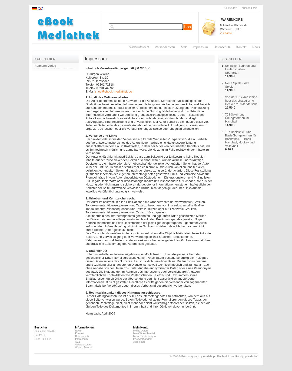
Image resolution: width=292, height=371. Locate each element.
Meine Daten (140, 330)
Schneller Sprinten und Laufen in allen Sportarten (240, 69)
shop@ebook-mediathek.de (113, 91)
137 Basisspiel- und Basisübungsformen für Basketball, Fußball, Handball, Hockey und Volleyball (240, 139)
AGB (184, 47)
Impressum (200, 47)
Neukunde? (230, 8)
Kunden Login (249, 8)
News (256, 47)
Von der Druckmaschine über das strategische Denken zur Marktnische (241, 100)
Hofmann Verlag (45, 65)
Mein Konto (140, 327)
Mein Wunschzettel (144, 333)
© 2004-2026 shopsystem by (192, 356)
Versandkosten (165, 47)
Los (187, 27)
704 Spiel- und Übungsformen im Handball (237, 118)
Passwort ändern (143, 339)
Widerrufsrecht (139, 47)
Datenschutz (222, 47)
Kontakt (241, 47)
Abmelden (139, 341)
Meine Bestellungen (144, 336)
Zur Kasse (226, 33)
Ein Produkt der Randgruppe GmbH (237, 356)
